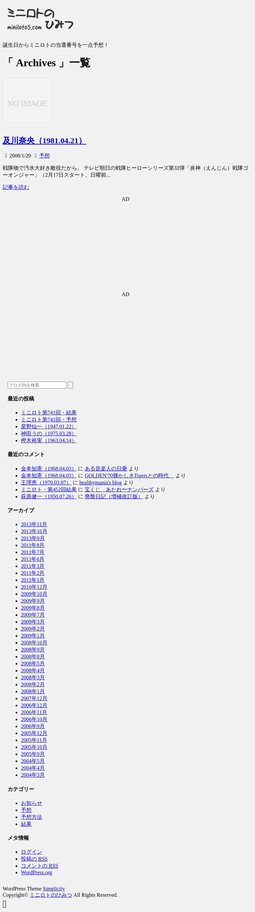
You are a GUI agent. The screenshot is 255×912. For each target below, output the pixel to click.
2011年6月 (32, 559)
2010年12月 (34, 587)
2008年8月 (33, 656)
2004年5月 (33, 761)
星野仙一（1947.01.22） (49, 426)
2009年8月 (33, 608)
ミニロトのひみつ (51, 895)
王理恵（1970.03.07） (46, 482)
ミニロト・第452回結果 (49, 489)
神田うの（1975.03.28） (49, 433)
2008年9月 (33, 649)
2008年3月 (33, 677)
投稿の (34, 859)
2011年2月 (32, 573)
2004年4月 (33, 768)
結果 (26, 824)
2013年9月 (33, 538)
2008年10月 (34, 642)
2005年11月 (34, 740)
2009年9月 (33, 601)
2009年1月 (33, 635)
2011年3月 (32, 566)
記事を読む (16, 187)
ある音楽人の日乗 (106, 468)
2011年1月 (32, 580)
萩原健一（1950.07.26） (49, 496)
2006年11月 (34, 712)
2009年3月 (33, 622)
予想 (44, 155)
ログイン (31, 852)
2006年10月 (34, 719)
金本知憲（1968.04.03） (49, 468)
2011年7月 (32, 552)
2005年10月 (34, 747)
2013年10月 (34, 531)
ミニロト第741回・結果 (49, 412)
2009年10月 (34, 594)
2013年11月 (34, 524)
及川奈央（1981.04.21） (44, 140)
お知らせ (31, 803)
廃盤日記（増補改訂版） (114, 496)
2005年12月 (34, 733)
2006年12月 (34, 705)
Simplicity (54, 888)
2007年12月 (34, 698)
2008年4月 (33, 670)
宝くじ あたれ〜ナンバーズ (119, 489)
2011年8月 (32, 545)
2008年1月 (33, 691)
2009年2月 (33, 629)
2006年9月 (33, 726)
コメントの (39, 866)
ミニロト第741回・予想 (49, 419)
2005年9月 (33, 754)
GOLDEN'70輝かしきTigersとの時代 (129, 475)
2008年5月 (33, 663)
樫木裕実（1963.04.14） (49, 440)
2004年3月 (33, 775)
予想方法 (31, 817)
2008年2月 (33, 684)
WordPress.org (36, 872)
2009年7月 (33, 615)
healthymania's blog (100, 482)
